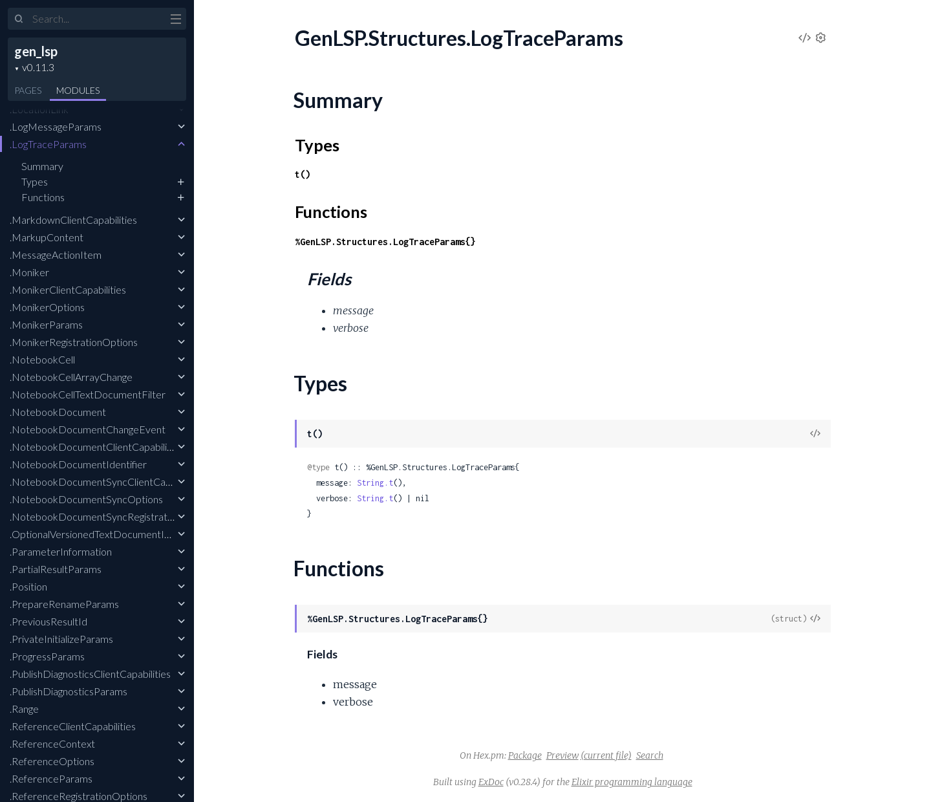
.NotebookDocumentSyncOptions (86, 499)
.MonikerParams (46, 324)
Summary (42, 166)
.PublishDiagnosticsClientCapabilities (90, 673)
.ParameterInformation (61, 551)
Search (649, 755)
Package (525, 755)
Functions (43, 197)
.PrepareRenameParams (64, 604)
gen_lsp (36, 51)
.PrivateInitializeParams (61, 639)
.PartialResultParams (56, 569)
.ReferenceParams (51, 778)
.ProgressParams (47, 656)
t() (302, 174)
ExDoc (491, 782)
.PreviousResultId (48, 621)
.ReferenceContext (52, 743)
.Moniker (29, 272)
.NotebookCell (42, 359)
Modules (78, 90)
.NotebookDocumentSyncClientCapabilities (107, 481)
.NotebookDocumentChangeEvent (88, 429)
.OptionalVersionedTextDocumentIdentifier (106, 534)
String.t (375, 483)
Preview (562, 755)
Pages (27, 90)
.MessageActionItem (56, 254)
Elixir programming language (632, 782)
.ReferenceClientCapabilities (73, 726)
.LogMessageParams (56, 126)
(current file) (606, 755)
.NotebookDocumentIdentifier (78, 464)
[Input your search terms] (97, 19)
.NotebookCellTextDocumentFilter (88, 394)
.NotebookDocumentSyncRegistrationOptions (113, 516)
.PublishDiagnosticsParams (68, 691)
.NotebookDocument (58, 412)
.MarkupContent (46, 237)
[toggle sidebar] (175, 21)
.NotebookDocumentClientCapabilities (96, 446)
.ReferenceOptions (52, 761)
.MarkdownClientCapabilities (73, 219)
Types (34, 181)
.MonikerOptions (47, 307)
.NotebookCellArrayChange (71, 377)
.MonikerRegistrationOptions (74, 342)
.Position (28, 586)
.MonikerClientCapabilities (68, 289)
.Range (24, 708)
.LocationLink (39, 109)
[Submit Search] (19, 19)
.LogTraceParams (48, 144)
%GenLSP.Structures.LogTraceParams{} (385, 241)
